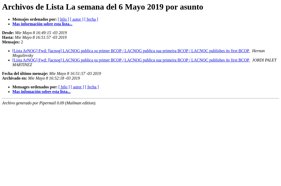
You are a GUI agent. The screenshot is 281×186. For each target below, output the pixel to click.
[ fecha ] (91, 19)
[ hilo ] (63, 19)
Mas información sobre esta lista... (42, 24)
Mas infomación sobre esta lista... (41, 91)
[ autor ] (76, 19)
